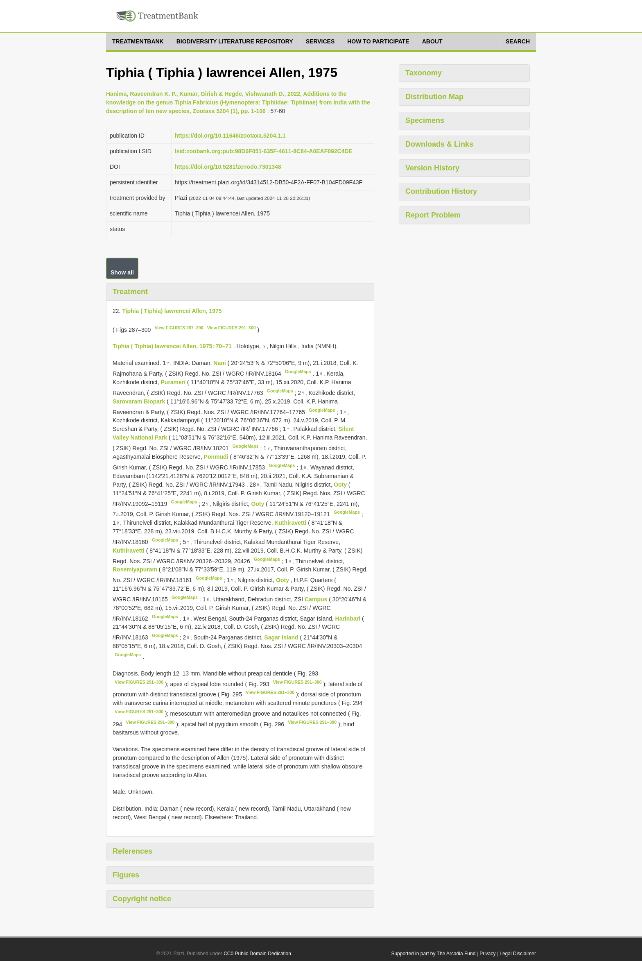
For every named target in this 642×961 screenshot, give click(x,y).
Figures (126, 875)
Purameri (174, 382)
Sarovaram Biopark (140, 401)
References (132, 851)
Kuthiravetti (291, 522)
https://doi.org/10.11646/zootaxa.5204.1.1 (230, 135)
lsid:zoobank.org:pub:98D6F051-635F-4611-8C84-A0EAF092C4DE (264, 151)
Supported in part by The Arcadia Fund (433, 953)
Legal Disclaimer (518, 953)
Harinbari (348, 618)
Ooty (341, 484)
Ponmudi (217, 456)
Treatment (130, 292)
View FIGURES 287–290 (179, 327)
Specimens (424, 120)
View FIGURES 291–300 (231, 327)
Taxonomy (423, 73)
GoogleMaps (298, 371)
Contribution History (441, 191)
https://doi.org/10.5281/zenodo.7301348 (228, 166)
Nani (220, 363)
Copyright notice (142, 899)
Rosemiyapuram (136, 569)
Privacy (487, 953)
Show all (122, 272)
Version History (432, 168)
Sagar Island (282, 637)
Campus (317, 599)
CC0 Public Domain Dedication (257, 953)
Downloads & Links (439, 144)
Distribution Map (434, 97)
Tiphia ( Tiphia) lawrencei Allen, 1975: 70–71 (172, 346)
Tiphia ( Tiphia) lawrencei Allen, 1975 (172, 311)
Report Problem (433, 215)
